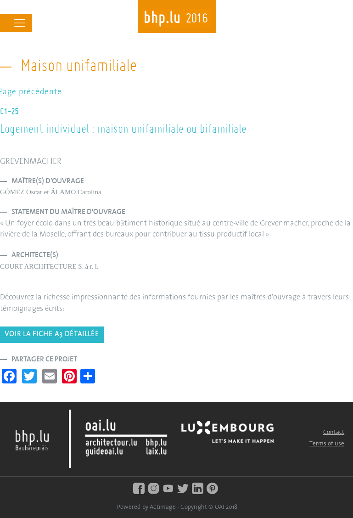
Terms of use (326, 444)
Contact (333, 432)
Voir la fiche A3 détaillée (52, 334)
